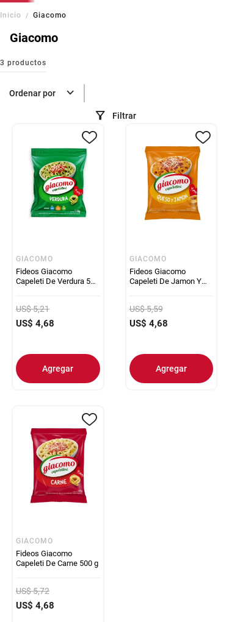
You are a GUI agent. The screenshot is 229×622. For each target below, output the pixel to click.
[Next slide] (218, 7)
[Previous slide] (10, 7)
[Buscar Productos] (143, 75)
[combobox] (139, 75)
